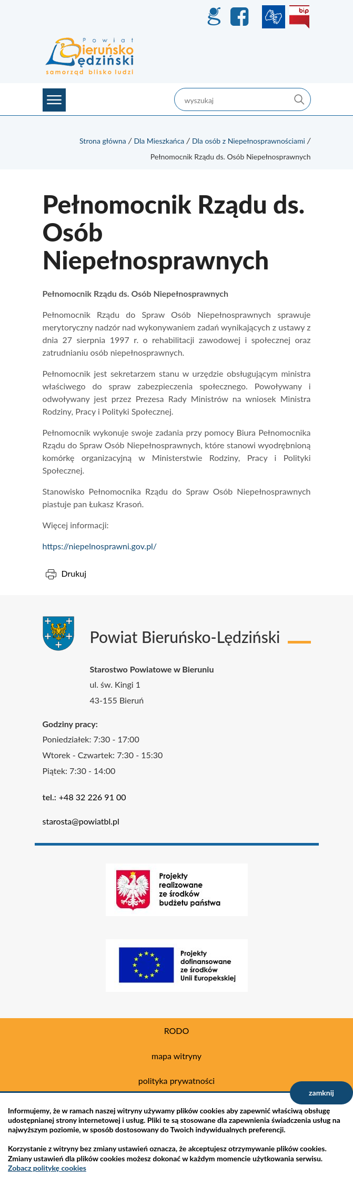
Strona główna (102, 140)
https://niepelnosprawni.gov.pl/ (100, 546)
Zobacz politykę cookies (47, 1167)
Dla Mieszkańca (159, 140)
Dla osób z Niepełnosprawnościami (248, 140)
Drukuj (74, 573)
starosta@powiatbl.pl (81, 821)
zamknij (321, 1092)
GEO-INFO (213, 16)
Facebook (241, 16)
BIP (299, 16)
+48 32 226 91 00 (92, 797)
